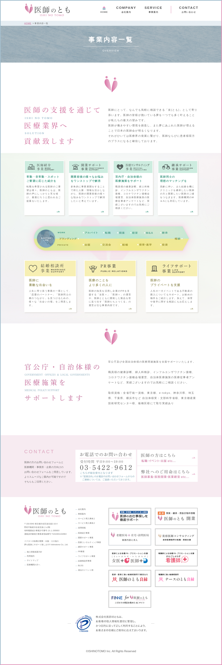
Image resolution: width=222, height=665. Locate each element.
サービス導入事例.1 (86, 519)
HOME (104, 12)
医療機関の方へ (33, 565)
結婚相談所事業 (84, 561)
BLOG (80, 565)
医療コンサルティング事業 (89, 542)
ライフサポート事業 (86, 556)
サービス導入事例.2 (86, 523)
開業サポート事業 (85, 538)
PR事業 (81, 551)
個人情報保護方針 (34, 552)
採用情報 (82, 528)
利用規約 (31, 556)
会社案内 (126, 9)
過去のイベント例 (85, 570)
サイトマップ (32, 560)
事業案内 (82, 514)
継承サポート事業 (85, 547)
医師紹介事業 (83, 533)
